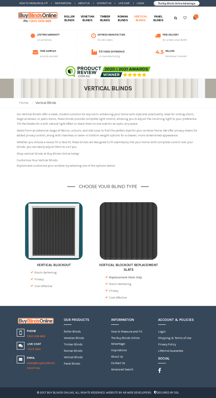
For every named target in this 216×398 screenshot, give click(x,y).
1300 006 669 (40, 21)
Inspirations (63, 3)
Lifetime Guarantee (170, 351)
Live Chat (124, 3)
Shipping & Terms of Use (174, 338)
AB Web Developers (137, 392)
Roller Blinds (72, 331)
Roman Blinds (73, 351)
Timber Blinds (73, 344)
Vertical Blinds (73, 357)
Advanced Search (122, 369)
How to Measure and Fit (126, 331)
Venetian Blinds (74, 338)
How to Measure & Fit (33, 3)
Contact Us (104, 3)
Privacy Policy (167, 344)
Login (140, 3)
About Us (84, 3)
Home (23, 103)
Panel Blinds (72, 363)
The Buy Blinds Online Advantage (176, 3)
